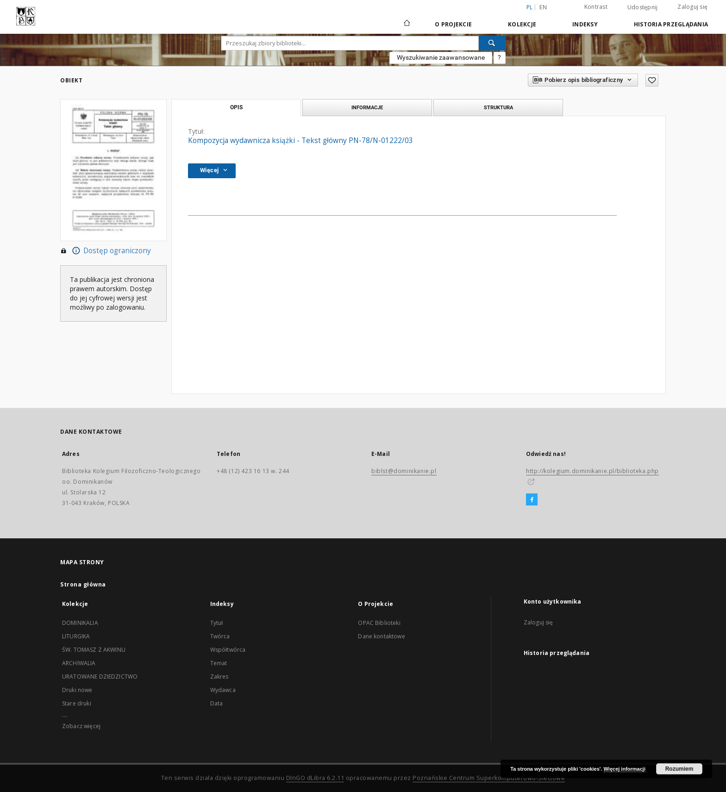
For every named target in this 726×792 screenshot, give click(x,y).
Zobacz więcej (81, 726)
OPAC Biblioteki (379, 623)
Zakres (219, 676)
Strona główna (83, 584)
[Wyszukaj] (492, 43)
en (543, 7)
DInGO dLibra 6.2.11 (315, 778)
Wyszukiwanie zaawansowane (441, 57)
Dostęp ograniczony (105, 251)
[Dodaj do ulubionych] (651, 80)
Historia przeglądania (671, 24)
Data (216, 703)
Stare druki (76, 703)
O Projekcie (453, 24)
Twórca (220, 636)
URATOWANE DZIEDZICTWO (100, 676)
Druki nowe (77, 690)
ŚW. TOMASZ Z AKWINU (93, 650)
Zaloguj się (692, 7)
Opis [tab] (236, 107)
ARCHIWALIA (79, 663)
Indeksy (585, 24)
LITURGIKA (76, 636)
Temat (218, 663)
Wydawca (223, 690)
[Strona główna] (406, 24)
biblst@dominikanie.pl (404, 471)
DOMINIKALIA (80, 623)
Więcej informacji (624, 769)
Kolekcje (522, 24)
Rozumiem (679, 769)
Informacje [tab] (367, 107)
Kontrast (595, 7)
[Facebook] (532, 500)
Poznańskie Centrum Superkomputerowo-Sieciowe (489, 778)
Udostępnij (642, 7)
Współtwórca (228, 650)
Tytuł (216, 623)
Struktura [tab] (498, 107)
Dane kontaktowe (381, 636)
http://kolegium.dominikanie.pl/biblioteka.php (592, 471)
